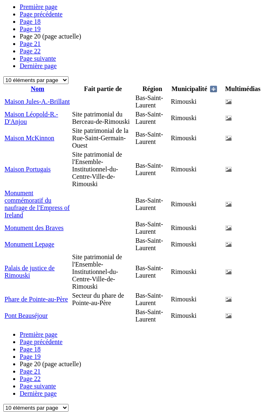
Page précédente (41, 14)
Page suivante (38, 58)
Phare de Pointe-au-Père (36, 299)
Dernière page (38, 65)
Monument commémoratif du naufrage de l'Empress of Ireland (37, 204)
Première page (38, 6)
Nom (37, 88)
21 (30, 43)
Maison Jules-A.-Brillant (37, 101)
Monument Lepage (29, 244)
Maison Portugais (27, 169)
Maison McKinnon (29, 138)
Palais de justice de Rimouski (30, 272)
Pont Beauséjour (26, 315)
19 (30, 28)
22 (30, 51)
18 (30, 21)
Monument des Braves (34, 227)
